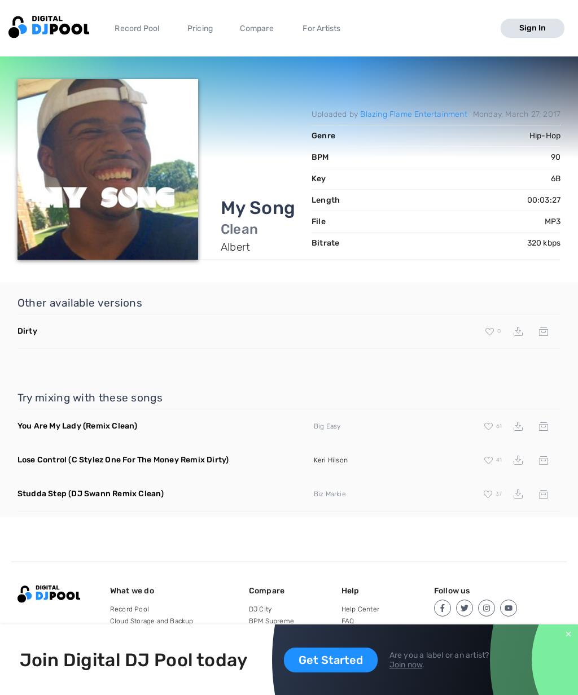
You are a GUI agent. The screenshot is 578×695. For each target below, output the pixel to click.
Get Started (331, 660)
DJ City (260, 609)
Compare (256, 28)
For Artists (321, 28)
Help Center (360, 609)
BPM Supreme (271, 621)
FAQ (347, 621)
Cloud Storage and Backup (152, 621)
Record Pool (137, 28)
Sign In (532, 28)
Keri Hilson (331, 460)
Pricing (200, 28)
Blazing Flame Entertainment (413, 114)
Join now (406, 665)
